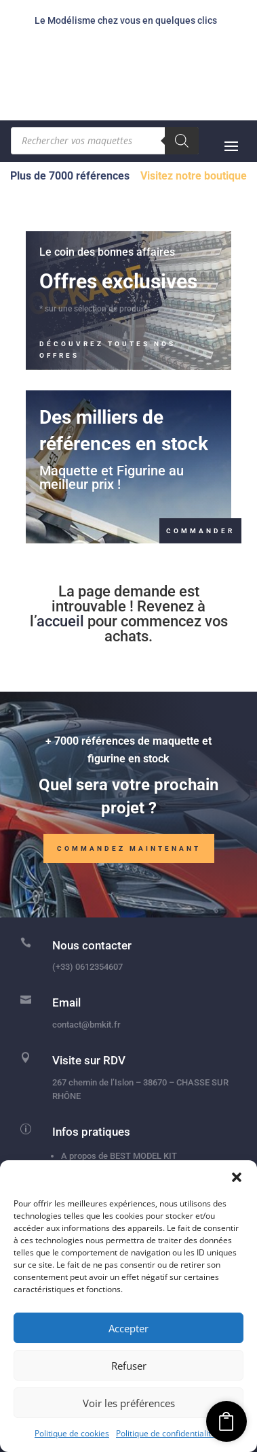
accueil (60, 621)
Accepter (128, 1328)
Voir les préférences (129, 1403)
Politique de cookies (72, 1433)
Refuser (128, 1365)
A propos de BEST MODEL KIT (119, 1156)
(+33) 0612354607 (87, 967)
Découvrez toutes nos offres (107, 349)
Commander (200, 531)
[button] (236, 1177)
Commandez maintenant (129, 848)
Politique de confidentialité (166, 1433)
